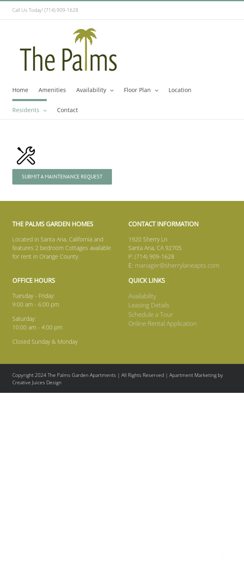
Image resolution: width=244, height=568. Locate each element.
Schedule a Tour (150, 314)
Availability (142, 296)
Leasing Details (148, 305)
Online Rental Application (162, 323)
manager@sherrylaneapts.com (177, 265)
